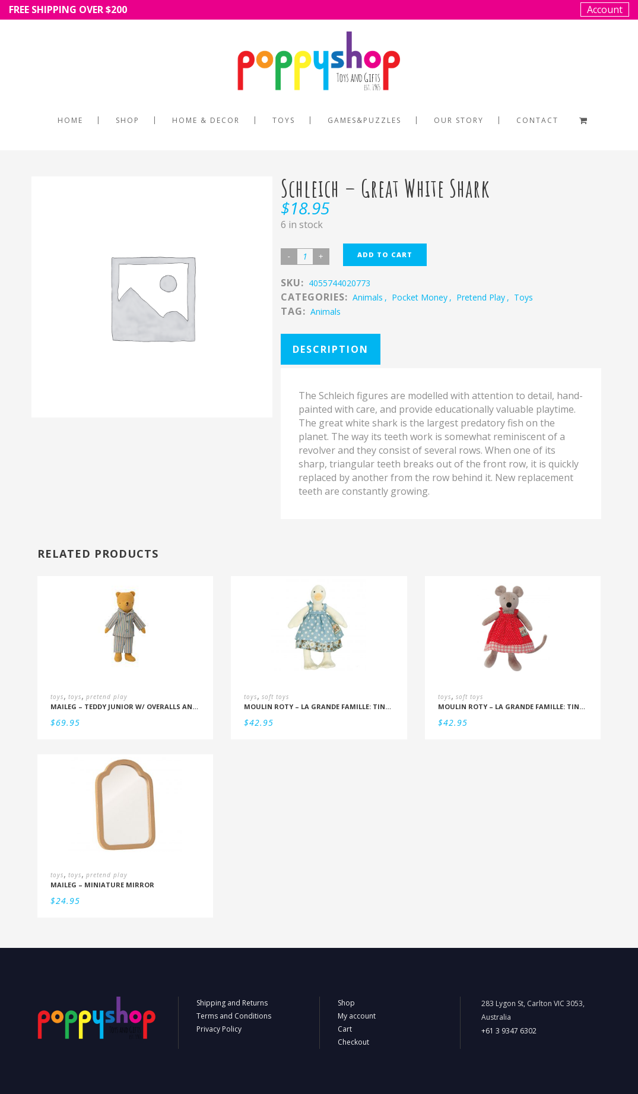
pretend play (480, 297)
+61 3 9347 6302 (509, 1031)
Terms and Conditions (233, 1016)
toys (523, 297)
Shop (346, 1003)
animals (368, 297)
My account (357, 1016)
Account (605, 9)
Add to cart (384, 254)
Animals (325, 311)
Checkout (353, 1042)
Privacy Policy (219, 1029)
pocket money (419, 297)
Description (331, 349)
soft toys (275, 697)
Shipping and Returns (232, 1003)
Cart (345, 1029)
